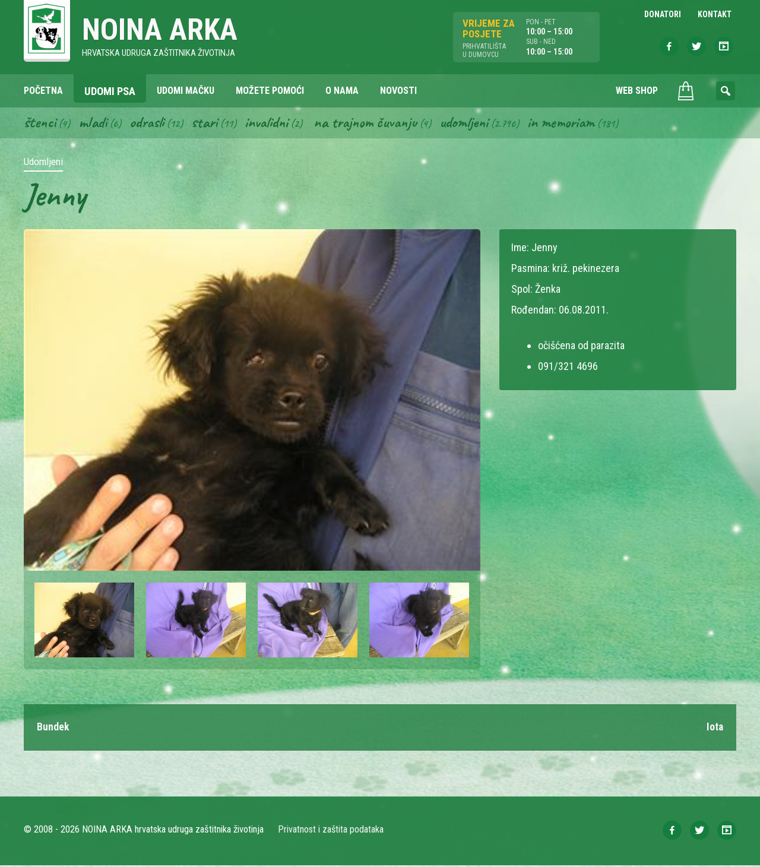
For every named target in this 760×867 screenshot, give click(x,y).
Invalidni (272, 123)
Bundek (53, 729)
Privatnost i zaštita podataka (331, 831)
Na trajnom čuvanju (375, 123)
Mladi (94, 123)
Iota (714, 729)
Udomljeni (476, 123)
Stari (208, 123)
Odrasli (150, 123)
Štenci (40, 123)
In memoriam (575, 123)
